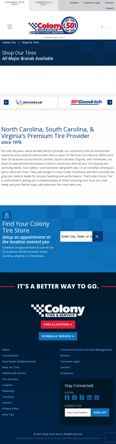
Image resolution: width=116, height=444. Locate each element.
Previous (6, 102)
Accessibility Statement (88, 438)
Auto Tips (8, 414)
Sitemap (19, 438)
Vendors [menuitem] (74, 2)
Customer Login (70, 361)
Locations (8, 396)
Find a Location (57, 324)
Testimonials (10, 355)
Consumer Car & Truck (14, 3)
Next (109, 102)
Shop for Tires (10, 367)
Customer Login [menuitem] (91, 2)
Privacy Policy (10, 408)
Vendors (65, 355)
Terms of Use (50, 438)
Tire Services (10, 379)
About (6, 349)
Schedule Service (57, 336)
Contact (65, 367)
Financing (8, 391)
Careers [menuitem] (110, 8)
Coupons (7, 385)
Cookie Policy (66, 438)
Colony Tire (9, 42)
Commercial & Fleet (43, 3)
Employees (66, 373)
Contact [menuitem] (109, 2)
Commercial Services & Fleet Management (86, 349)
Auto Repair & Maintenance (19, 361)
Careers (7, 402)
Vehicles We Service (14, 373)
